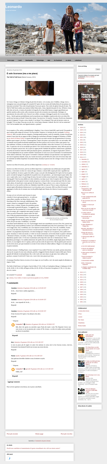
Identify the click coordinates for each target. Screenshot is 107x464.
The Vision (81, 320)
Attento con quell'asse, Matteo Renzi (87, 221)
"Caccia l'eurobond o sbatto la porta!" (87, 257)
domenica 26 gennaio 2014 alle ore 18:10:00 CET (31, 311)
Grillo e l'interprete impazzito (86, 263)
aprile (83, 179)
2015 (81, 154)
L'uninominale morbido (87, 260)
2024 (81, 132)
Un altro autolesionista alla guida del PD (88, 197)
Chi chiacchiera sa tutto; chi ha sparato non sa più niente (93, 348)
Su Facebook (58, 60)
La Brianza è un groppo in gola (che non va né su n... (88, 242)
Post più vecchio (66, 434)
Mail (49, 60)
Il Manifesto (81, 323)
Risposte (15, 321)
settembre (84, 166)
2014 (81, 157)
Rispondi (13, 293)
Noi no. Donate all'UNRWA (44, 55)
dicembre (84, 159)
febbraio (83, 184)
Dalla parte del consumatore (90, 335)
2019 (81, 144)
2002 (81, 299)
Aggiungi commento (13, 382)
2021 (81, 140)
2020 (81, 142)
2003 (81, 297)
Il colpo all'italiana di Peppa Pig (86, 225)
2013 (81, 272)
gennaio (83, 186)
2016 (81, 152)
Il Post (80, 314)
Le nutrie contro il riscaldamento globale (88, 213)
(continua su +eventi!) (48, 165)
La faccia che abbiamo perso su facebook (87, 249)
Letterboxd (78, 60)
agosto (83, 169)
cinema (11, 278)
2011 (81, 277)
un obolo (68, 60)
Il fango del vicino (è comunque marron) (87, 233)
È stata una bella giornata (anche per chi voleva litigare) (93, 362)
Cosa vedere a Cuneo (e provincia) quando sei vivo (29, 278)
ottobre (83, 164)
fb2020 (46, 278)
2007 (81, 287)
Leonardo (13, 7)
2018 (81, 147)
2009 (81, 282)
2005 (81, 292)
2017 (81, 149)
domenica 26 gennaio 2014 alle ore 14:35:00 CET (31, 288)
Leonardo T (19, 324)
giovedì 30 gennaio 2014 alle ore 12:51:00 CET (39, 369)
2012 (81, 274)
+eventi (80, 317)
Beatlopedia (29, 60)
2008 (81, 284)
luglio (83, 171)
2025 (81, 130)
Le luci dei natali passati (88, 246)
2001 (81, 302)
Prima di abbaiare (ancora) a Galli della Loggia (91, 390)
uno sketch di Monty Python (16, 138)
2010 (81, 279)
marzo (83, 181)
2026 (81, 127)
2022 (81, 137)
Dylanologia (40, 60)
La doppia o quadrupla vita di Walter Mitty (88, 267)
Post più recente (12, 434)
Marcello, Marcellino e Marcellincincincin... (87, 229)
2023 (81, 135)
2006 (81, 289)
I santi (20, 60)
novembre (84, 162)
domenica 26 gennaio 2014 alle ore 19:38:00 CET (40, 324)
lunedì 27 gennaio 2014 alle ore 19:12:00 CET (29, 356)
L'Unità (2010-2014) (83, 311)
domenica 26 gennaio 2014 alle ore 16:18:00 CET (31, 299)
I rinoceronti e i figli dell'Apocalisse (86, 189)
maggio (83, 176)
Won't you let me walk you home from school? (88, 209)
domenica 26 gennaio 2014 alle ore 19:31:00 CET (29, 342)
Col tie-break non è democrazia (86, 217)
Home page (10, 60)
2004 (81, 294)
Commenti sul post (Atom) (42, 441)
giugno (83, 174)
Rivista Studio (82, 325)
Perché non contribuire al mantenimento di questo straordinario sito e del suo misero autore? (33, 448)
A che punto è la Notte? (86, 84)
